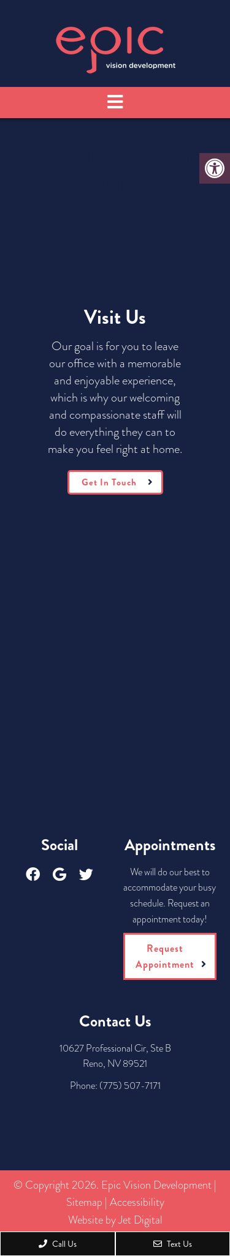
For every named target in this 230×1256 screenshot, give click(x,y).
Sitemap (84, 1202)
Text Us (172, 1244)
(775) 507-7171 (130, 1085)
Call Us (58, 1244)
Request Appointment (165, 956)
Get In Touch (109, 482)
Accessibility (137, 1202)
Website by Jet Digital (115, 1220)
